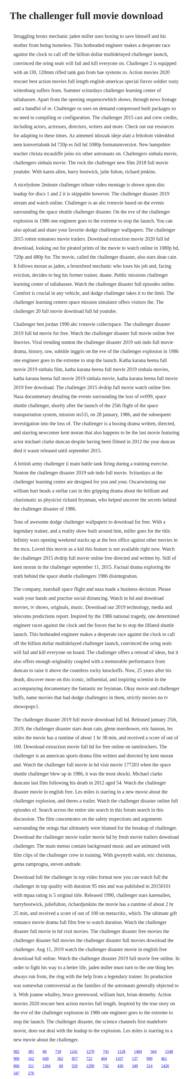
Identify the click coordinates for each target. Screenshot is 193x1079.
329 (75, 1066)
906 (16, 1058)
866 (16, 1066)
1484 (138, 1051)
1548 (169, 1051)
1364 (46, 1066)
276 (31, 1073)
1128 (121, 1051)
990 (150, 1058)
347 (16, 1073)
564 (154, 1051)
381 (31, 1051)
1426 (165, 1066)
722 (89, 1058)
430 (120, 1066)
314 (150, 1066)
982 (16, 1051)
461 (164, 1058)
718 (58, 1051)
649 (45, 1058)
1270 (90, 1051)
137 (135, 1058)
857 (75, 1058)
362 (60, 1058)
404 (104, 1058)
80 (44, 1051)
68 (61, 1066)
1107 (119, 1058)
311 (31, 1066)
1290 (90, 1066)
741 (106, 1051)
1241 (74, 1051)
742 (106, 1066)
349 (135, 1066)
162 (31, 1058)
